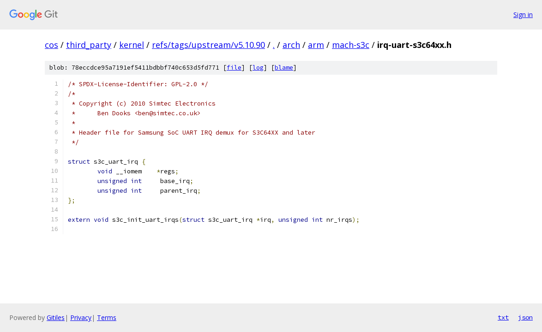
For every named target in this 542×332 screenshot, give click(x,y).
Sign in (523, 14)
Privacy (80, 317)
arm (316, 44)
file (234, 67)
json (525, 317)
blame (284, 67)
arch (291, 44)
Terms (106, 317)
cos (51, 44)
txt (503, 317)
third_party (88, 44)
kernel (131, 44)
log (258, 67)
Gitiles (56, 317)
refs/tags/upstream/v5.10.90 (208, 44)
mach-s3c (350, 44)
